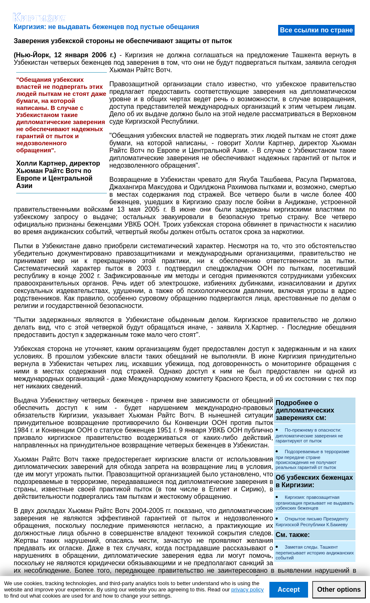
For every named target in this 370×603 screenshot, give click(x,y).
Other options (339, 589)
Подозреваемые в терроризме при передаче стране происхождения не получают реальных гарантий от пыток (312, 459)
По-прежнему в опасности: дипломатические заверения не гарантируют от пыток (309, 435)
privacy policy (247, 589)
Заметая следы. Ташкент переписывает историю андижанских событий (315, 552)
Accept (289, 589)
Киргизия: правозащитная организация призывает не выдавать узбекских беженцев (315, 502)
